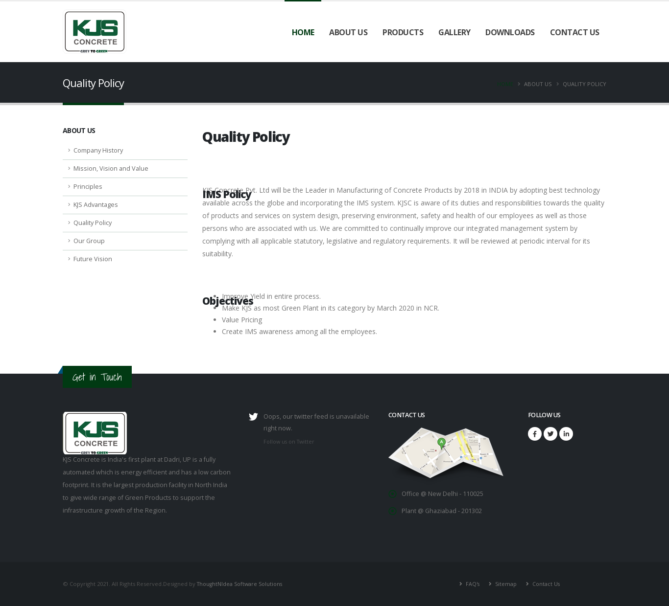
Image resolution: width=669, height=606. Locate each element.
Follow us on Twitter (290, 441)
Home (303, 32)
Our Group (89, 241)
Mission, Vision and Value (110, 168)
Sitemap (504, 583)
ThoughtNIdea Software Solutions (242, 583)
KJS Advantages (95, 205)
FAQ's (470, 583)
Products (402, 32)
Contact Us (574, 32)
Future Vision (92, 259)
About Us (348, 32)
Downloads (510, 32)
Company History (98, 150)
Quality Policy (92, 223)
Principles (87, 186)
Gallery (454, 32)
